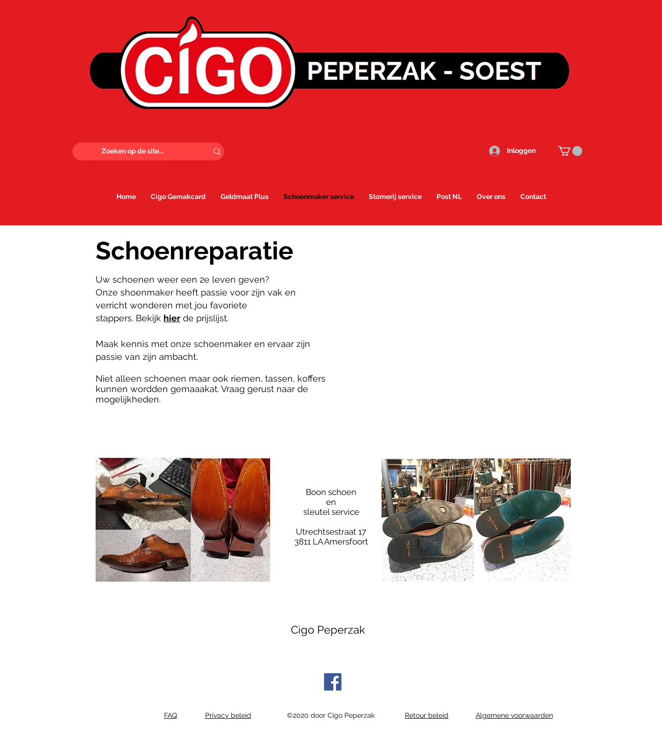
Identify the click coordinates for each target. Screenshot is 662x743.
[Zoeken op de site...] (132, 151)
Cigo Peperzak (328, 629)
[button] (570, 151)
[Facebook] (332, 682)
